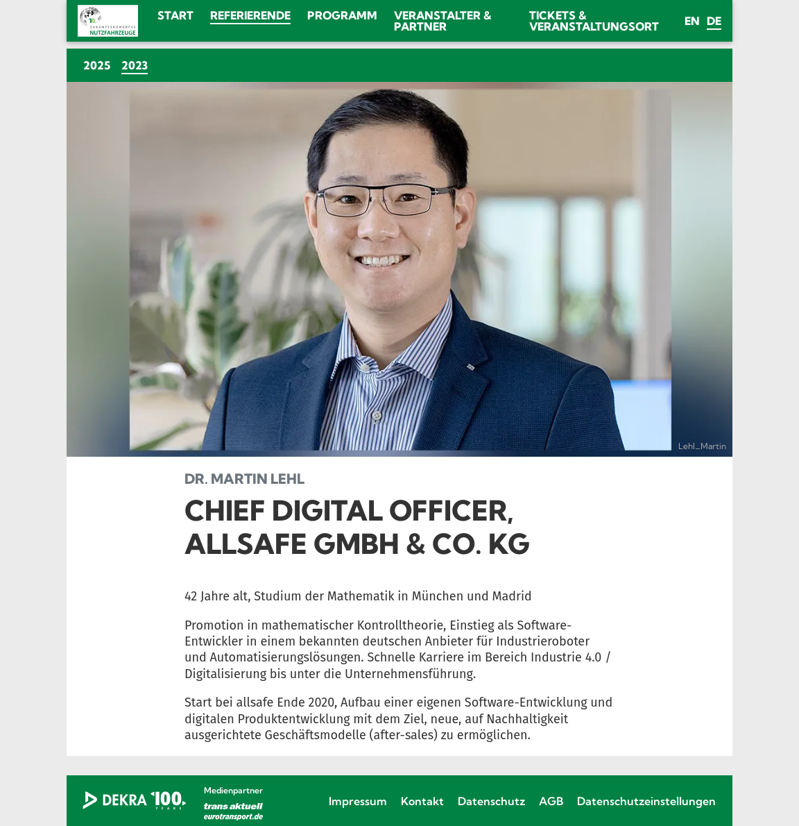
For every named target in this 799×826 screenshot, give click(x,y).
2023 (137, 65)
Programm (342, 15)
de (714, 20)
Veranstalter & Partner (442, 20)
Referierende (250, 15)
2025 (96, 65)
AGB (551, 801)
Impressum (358, 801)
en (692, 20)
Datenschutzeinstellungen (646, 801)
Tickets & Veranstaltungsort (594, 20)
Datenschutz (491, 801)
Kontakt (422, 801)
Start (175, 15)
